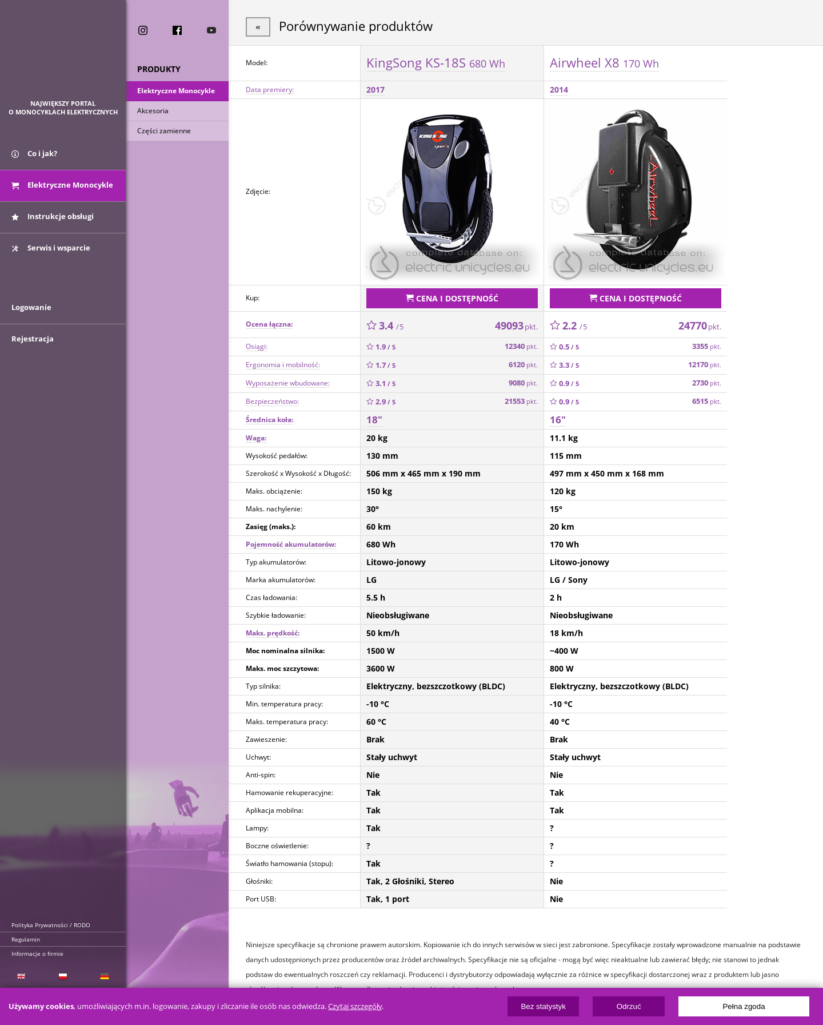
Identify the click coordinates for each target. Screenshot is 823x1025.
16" (558, 419)
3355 (706, 346)
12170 (704, 365)
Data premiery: (270, 89)
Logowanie (31, 307)
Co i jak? (34, 153)
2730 (706, 383)
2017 (375, 89)
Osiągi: (256, 346)
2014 (559, 89)
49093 (516, 325)
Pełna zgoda (743, 1006)
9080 (523, 383)
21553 (521, 401)
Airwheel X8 (604, 62)
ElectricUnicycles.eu (63, 55)
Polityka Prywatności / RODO (50, 925)
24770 (699, 325)
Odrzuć (629, 1006)
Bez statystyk (543, 1006)
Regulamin (25, 939)
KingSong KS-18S (435, 62)
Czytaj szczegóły (355, 1006)
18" (374, 419)
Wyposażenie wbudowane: (288, 383)
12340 (521, 346)
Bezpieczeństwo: (272, 401)
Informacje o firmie (37, 953)
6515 (706, 401)
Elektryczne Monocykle (176, 91)
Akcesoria (153, 111)
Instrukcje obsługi (52, 216)
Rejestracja (32, 338)
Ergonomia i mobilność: (283, 364)
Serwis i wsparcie (50, 248)
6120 (523, 365)
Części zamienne (164, 131)
